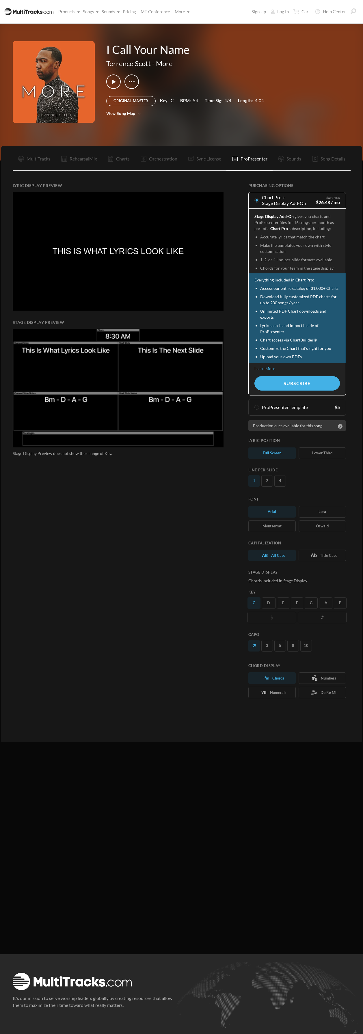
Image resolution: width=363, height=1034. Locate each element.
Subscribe (297, 383)
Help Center (330, 11)
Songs (89, 11)
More (181, 11)
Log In (280, 11)
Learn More (264, 368)
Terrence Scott (128, 63)
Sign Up (259, 11)
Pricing (129, 11)
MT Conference (155, 11)
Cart (301, 11)
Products (68, 11)
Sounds (110, 11)
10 (306, 645)
